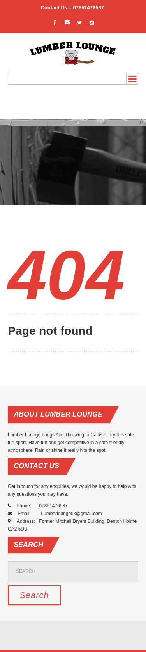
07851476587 (89, 7)
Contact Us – (56, 7)
